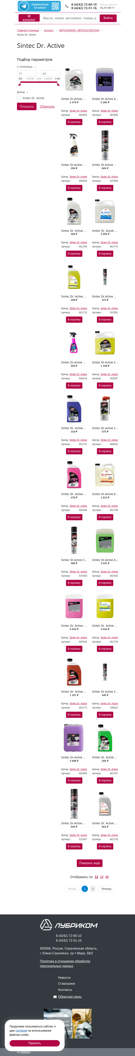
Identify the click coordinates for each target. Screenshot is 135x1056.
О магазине (66, 983)
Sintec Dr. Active (33, 98)
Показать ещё (89, 863)
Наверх (24, 1052)
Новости (64, 977)
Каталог (29, 18)
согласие (21, 1030)
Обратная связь (67, 996)
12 (96, 877)
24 (101, 877)
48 (107, 877)
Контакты (65, 989)
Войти (108, 18)
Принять (35, 1043)
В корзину (74, 122)
